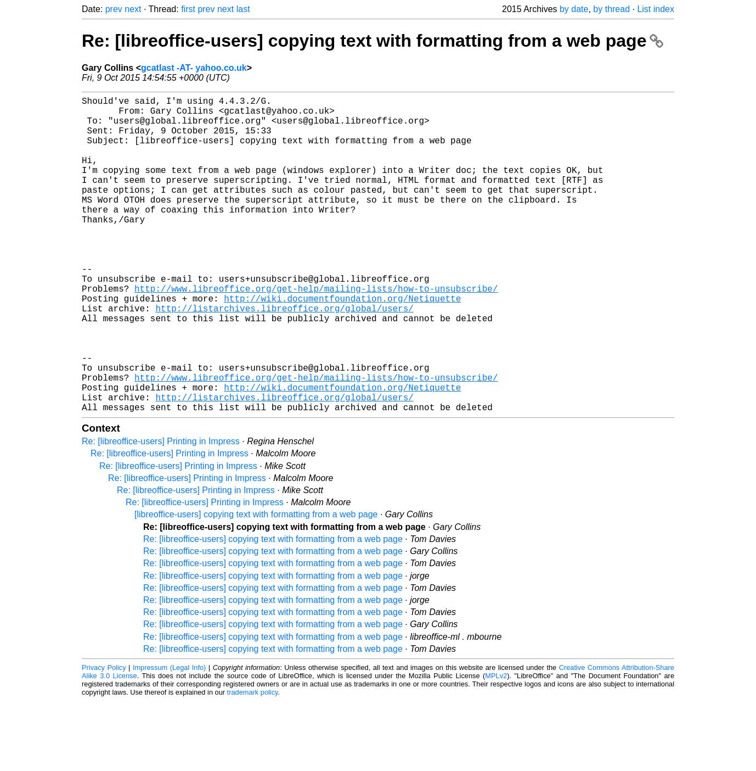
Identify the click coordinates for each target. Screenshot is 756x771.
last (243, 9)
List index (655, 9)
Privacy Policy (104, 738)
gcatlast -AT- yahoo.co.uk (194, 67)
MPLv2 (496, 746)
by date (574, 9)
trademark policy (252, 762)
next (133, 9)
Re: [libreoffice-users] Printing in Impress (161, 511)
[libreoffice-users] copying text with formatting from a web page (255, 584)
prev (113, 9)
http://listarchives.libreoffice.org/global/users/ (284, 356)
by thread (611, 9)
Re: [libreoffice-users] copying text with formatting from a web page (372, 41)
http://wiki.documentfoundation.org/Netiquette (342, 344)
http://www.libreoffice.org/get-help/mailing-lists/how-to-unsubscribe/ (316, 332)
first (188, 9)
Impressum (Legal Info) (169, 738)
